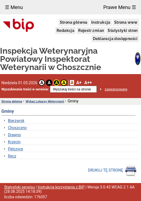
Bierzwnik (16, 120)
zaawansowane (116, 89)
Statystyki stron (122, 30)
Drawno (14, 135)
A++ (88, 82)
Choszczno (17, 128)
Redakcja (65, 30)
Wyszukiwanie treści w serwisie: (25, 89)
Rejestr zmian (91, 30)
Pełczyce (15, 149)
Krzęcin (14, 142)
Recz (12, 156)
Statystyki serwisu (19, 187)
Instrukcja (100, 22)
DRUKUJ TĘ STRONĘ (112, 170)
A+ (78, 82)
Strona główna (73, 22)
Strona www (126, 22)
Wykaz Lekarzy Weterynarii (45, 101)
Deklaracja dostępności (115, 38)
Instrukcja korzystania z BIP (61, 187)
